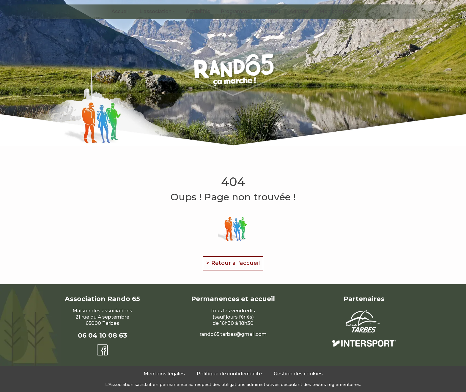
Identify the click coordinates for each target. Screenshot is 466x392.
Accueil (120, 11)
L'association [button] (155, 11)
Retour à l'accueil (235, 263)
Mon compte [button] (335, 11)
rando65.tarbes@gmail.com (233, 334)
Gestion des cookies (298, 374)
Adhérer (299, 11)
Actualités (198, 11)
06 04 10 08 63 (102, 335)
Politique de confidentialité (229, 374)
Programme (235, 11)
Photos (270, 11)
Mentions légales (164, 374)
